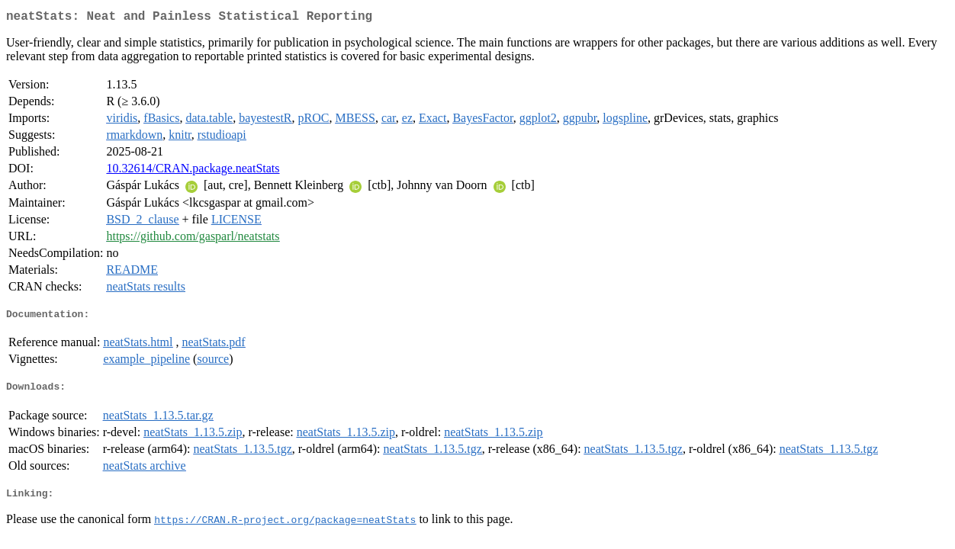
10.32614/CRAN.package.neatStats (192, 171)
